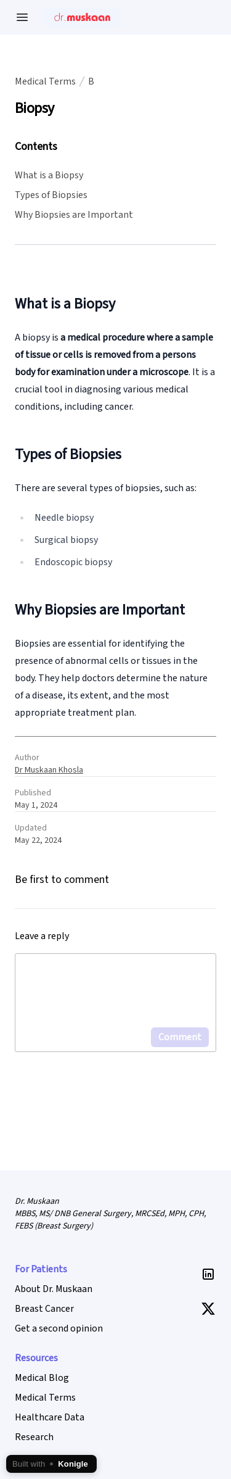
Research (34, 1437)
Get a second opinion (59, 1328)
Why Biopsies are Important (74, 215)
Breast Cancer (44, 1308)
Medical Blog (42, 1378)
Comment (179, 1037)
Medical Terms (45, 81)
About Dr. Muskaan (53, 1289)
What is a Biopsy (49, 175)
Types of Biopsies (51, 195)
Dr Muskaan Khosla (49, 770)
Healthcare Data (49, 1417)
